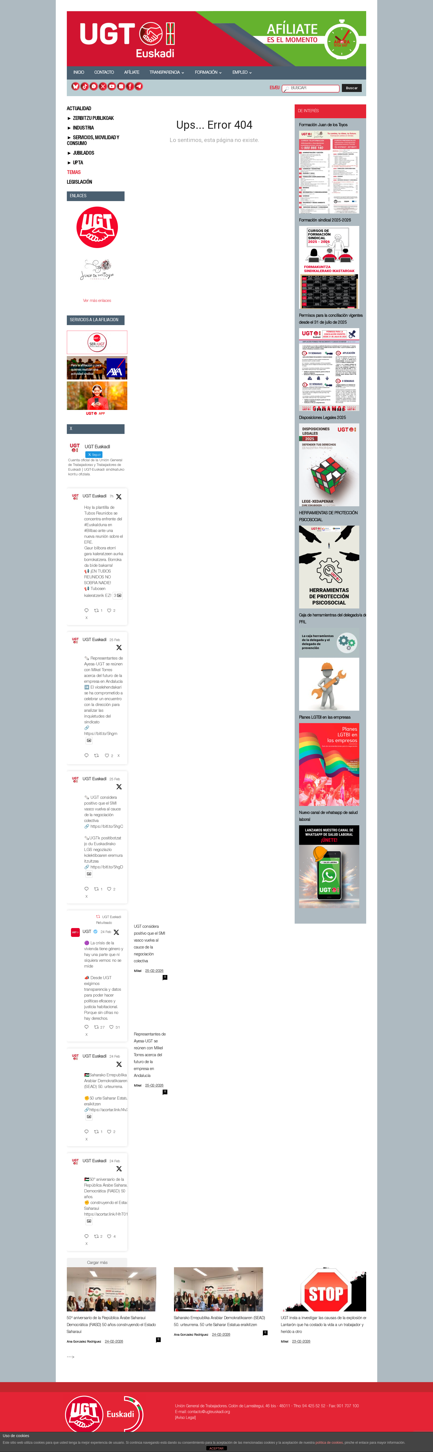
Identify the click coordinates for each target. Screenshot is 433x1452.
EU (277, 88)
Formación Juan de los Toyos (323, 125)
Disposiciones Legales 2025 (322, 418)
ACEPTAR (216, 1448)
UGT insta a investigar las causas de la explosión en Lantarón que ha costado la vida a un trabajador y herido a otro (324, 1325)
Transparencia (167, 73)
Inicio (78, 73)
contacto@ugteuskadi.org (209, 1412)
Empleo (242, 73)
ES (272, 88)
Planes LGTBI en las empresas (324, 718)
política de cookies (329, 1443)
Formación (208, 73)
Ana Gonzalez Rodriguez (84, 1341)
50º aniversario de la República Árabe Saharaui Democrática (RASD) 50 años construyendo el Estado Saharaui (111, 1325)
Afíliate (131, 73)
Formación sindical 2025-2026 (325, 221)
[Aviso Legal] (185, 1418)
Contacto (104, 73)
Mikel (137, 971)
